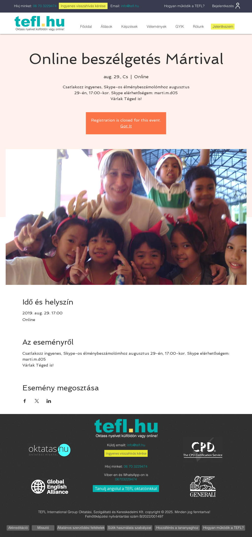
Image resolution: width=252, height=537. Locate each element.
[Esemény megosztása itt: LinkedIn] (49, 401)
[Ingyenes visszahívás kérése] (126, 453)
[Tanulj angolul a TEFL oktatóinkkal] (126, 488)
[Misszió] (43, 528)
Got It (126, 126)
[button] (106, 26)
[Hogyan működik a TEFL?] (223, 528)
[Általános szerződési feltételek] (81, 528)
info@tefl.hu (130, 6)
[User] (238, 5)
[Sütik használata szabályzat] (129, 528)
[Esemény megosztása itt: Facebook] (24, 401)
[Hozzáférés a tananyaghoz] (177, 528)
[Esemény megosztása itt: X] (36, 401)
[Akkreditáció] (18, 528)
